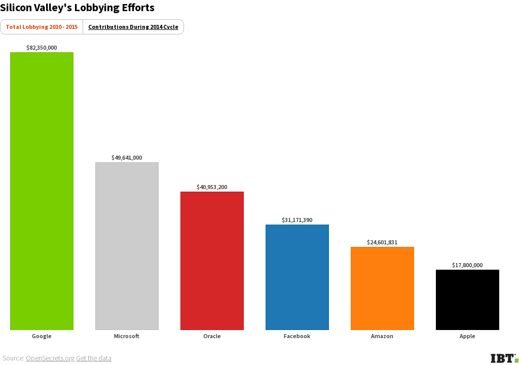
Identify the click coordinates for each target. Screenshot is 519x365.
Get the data (94, 357)
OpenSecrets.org (50, 357)
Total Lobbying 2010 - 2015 (42, 26)
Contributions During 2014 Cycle (133, 26)
